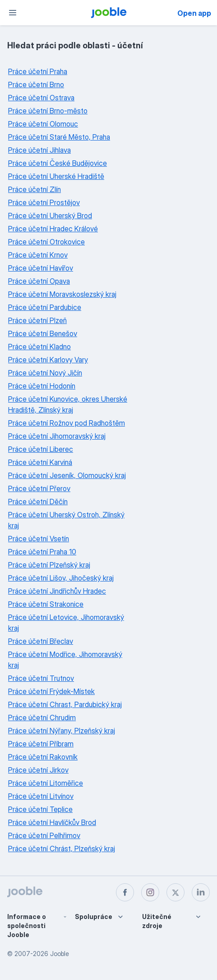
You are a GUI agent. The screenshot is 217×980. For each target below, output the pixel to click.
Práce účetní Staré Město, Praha (59, 136)
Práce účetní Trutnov (41, 678)
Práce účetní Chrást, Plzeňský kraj (61, 848)
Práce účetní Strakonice (45, 604)
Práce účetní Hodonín (41, 385)
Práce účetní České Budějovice (57, 163)
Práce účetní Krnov (38, 254)
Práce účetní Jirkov (38, 769)
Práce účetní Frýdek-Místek (51, 691)
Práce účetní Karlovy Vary (48, 359)
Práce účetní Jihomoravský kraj (57, 436)
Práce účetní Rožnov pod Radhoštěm (66, 422)
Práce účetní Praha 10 (42, 551)
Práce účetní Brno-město (48, 110)
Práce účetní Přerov (39, 488)
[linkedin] (201, 892)
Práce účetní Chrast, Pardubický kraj (65, 704)
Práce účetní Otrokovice (46, 241)
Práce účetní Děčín (38, 501)
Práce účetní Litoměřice (45, 783)
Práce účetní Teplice (40, 809)
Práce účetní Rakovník (43, 756)
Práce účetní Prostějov (44, 202)
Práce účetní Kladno (39, 346)
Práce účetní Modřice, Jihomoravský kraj (65, 660)
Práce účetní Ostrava (41, 97)
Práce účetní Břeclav (40, 641)
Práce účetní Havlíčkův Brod (52, 822)
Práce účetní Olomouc (43, 123)
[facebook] (125, 892)
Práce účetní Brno (36, 84)
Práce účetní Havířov (40, 267)
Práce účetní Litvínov (41, 796)
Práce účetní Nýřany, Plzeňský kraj (61, 730)
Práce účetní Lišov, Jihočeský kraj (61, 577)
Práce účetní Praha (37, 71)
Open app (194, 13)
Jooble (59, 953)
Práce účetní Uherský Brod (50, 215)
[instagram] (150, 892)
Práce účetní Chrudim (42, 717)
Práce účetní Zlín (34, 189)
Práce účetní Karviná (40, 462)
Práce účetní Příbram (41, 743)
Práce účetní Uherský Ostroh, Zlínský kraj (66, 520)
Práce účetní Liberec (40, 449)
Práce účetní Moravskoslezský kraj (62, 294)
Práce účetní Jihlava (39, 150)
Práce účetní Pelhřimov (44, 835)
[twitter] (175, 892)
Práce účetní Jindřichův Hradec (57, 591)
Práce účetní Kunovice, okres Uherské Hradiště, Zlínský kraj (67, 404)
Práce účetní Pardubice (44, 307)
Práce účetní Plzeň (37, 320)
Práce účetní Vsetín (38, 538)
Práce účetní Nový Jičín (45, 372)
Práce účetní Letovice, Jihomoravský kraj (66, 623)
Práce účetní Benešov (42, 333)
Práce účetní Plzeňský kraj (49, 564)
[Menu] (13, 13)
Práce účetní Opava (39, 281)
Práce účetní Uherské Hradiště (56, 176)
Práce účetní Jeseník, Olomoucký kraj (67, 475)
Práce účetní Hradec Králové (53, 228)
